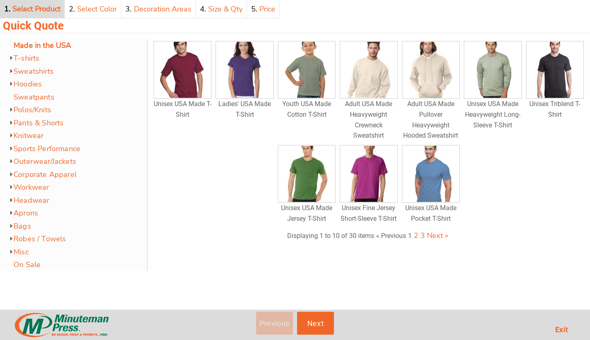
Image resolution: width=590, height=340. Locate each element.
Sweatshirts (34, 71)
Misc (21, 252)
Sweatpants (34, 97)
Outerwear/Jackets (45, 161)
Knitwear (28, 136)
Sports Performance (47, 149)
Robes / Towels (40, 239)
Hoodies (28, 84)
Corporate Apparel (45, 174)
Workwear (31, 187)
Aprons (26, 213)
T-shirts (26, 58)
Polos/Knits (32, 110)
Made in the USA (42, 45)
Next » (437, 235)
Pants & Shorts (39, 123)
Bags (22, 226)
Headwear (31, 200)
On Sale (27, 265)
